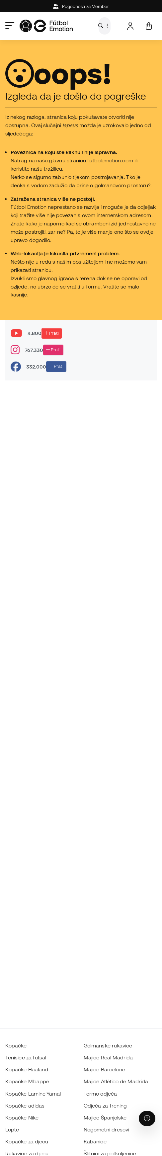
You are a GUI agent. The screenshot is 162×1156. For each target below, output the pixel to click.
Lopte (12, 1129)
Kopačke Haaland (26, 1069)
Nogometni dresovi (106, 1129)
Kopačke (16, 1045)
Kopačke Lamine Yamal (33, 1094)
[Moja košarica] (148, 26)
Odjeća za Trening (105, 1106)
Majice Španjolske (105, 1117)
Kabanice (95, 1141)
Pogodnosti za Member (81, 6)
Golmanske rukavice (108, 1045)
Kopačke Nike (22, 1117)
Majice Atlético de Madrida (116, 1081)
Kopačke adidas (24, 1106)
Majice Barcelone (104, 1069)
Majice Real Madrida (108, 1057)
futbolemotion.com (110, 160)
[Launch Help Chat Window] (147, 1118)
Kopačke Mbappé (27, 1081)
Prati (51, 333)
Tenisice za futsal (25, 1057)
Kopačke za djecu (26, 1141)
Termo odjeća (100, 1094)
